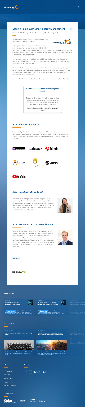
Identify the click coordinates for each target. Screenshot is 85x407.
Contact (7, 375)
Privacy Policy (9, 382)
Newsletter (8, 378)
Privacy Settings (10, 386)
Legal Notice (8, 371)
